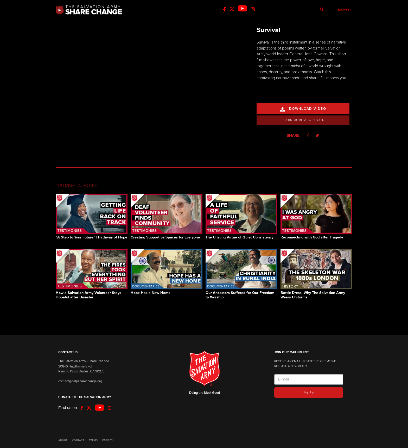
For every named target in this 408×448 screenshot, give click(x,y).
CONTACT (78, 440)
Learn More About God (303, 120)
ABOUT (62, 440)
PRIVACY (107, 440)
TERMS (93, 440)
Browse (344, 9)
